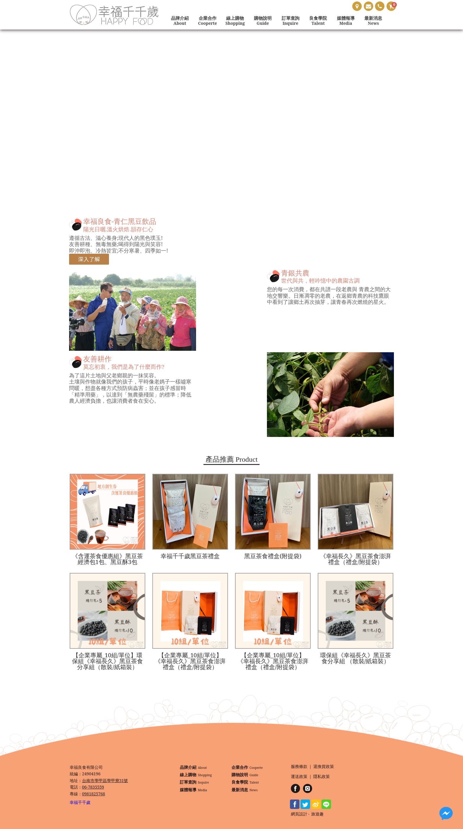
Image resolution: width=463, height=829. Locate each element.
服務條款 (299, 766)
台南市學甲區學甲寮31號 (105, 780)
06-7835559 (93, 787)
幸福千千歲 (80, 802)
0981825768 (93, 794)
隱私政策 (321, 776)
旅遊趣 (317, 814)
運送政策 (299, 776)
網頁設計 (299, 814)
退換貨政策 (323, 766)
